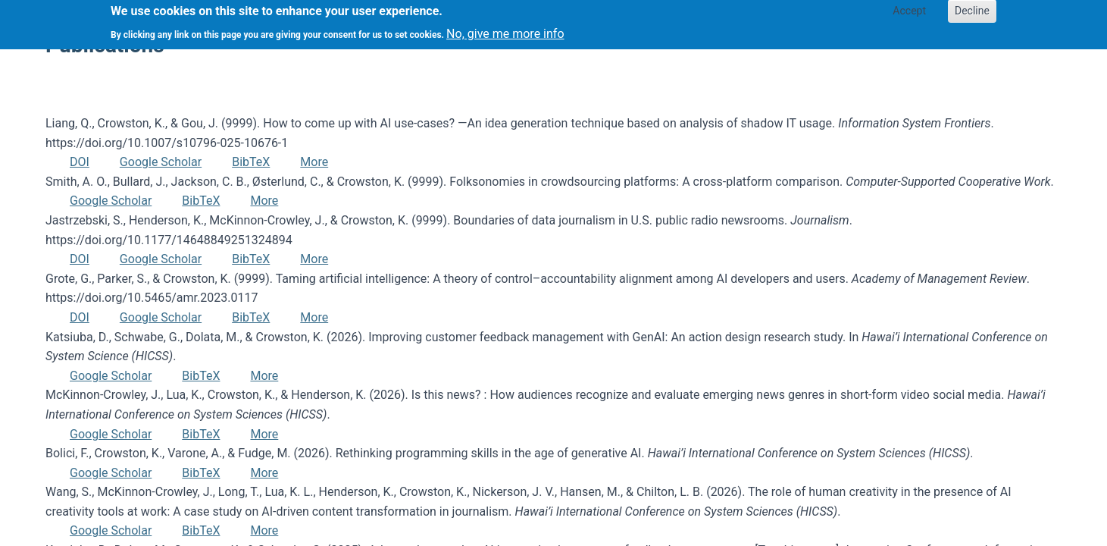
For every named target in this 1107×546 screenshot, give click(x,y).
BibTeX (251, 162)
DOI (79, 162)
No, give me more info (505, 29)
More (314, 162)
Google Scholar (161, 162)
